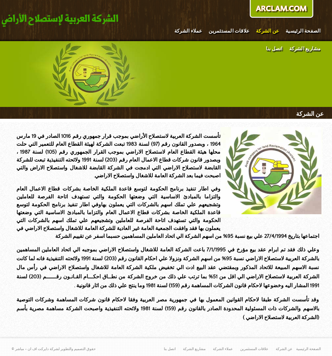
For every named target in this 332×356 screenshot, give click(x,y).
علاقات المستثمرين (229, 31)
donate (281, 9)
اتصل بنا (274, 48)
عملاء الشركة (188, 31)
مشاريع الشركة (305, 48)
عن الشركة (267, 31)
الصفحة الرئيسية (303, 31)
